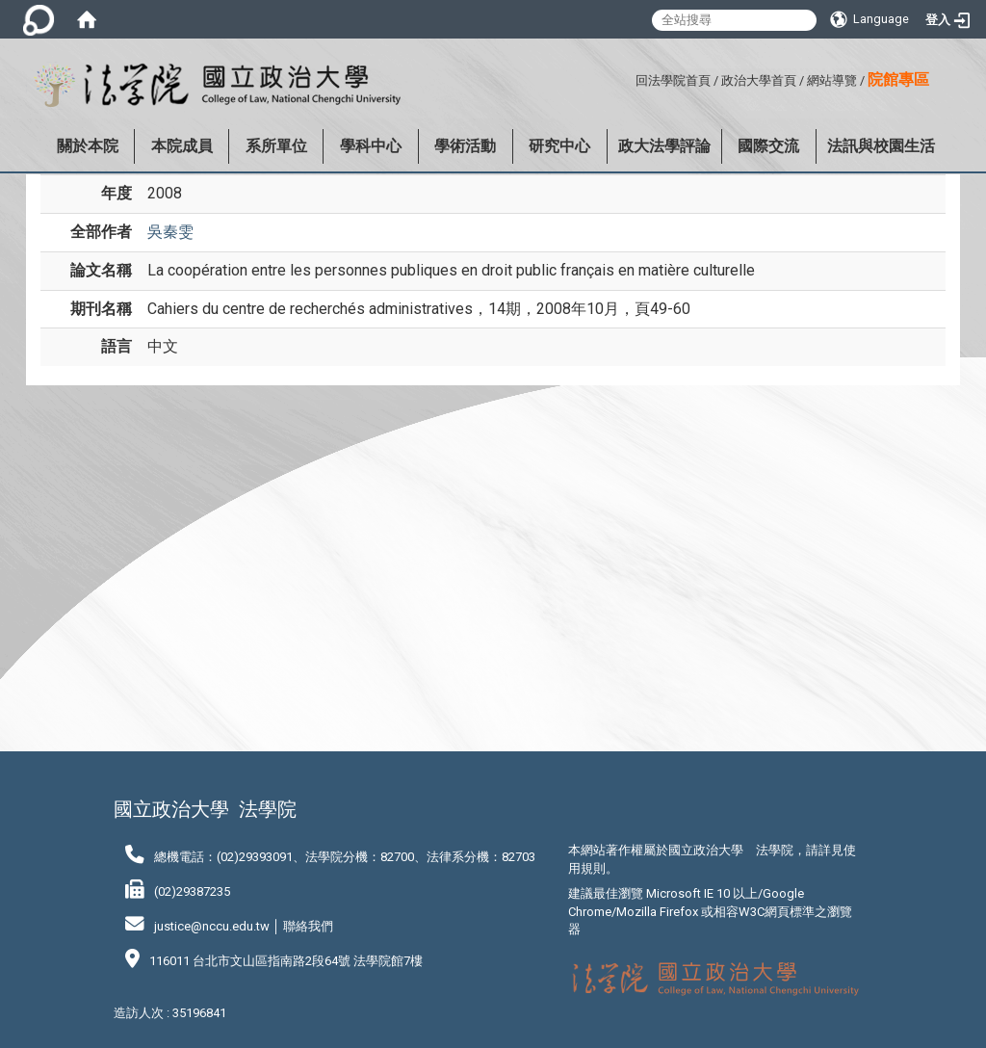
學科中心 (371, 146)
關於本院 (87, 146)
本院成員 (182, 146)
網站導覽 (832, 80)
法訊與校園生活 (881, 146)
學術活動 (465, 146)
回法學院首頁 (673, 80)
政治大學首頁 (758, 80)
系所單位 (276, 146)
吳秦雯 (170, 232)
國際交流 (768, 146)
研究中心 (559, 146)
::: (628, 77)
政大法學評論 (664, 146)
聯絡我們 (308, 926)
